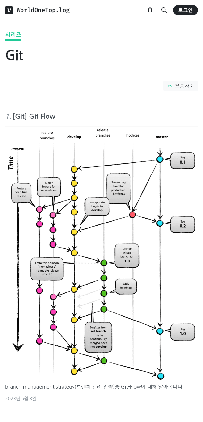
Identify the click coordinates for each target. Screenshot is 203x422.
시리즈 (13, 35)
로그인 (185, 10)
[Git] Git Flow (34, 116)
